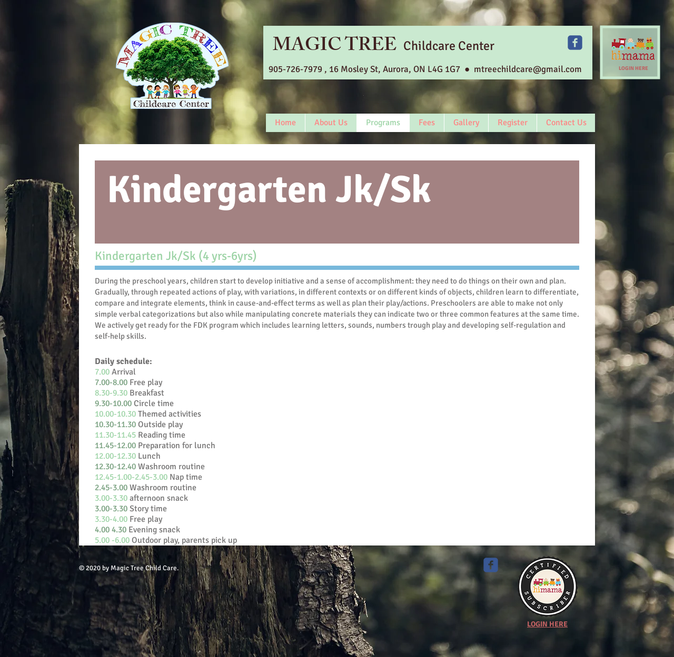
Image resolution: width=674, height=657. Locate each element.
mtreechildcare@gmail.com (528, 69)
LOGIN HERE (633, 68)
